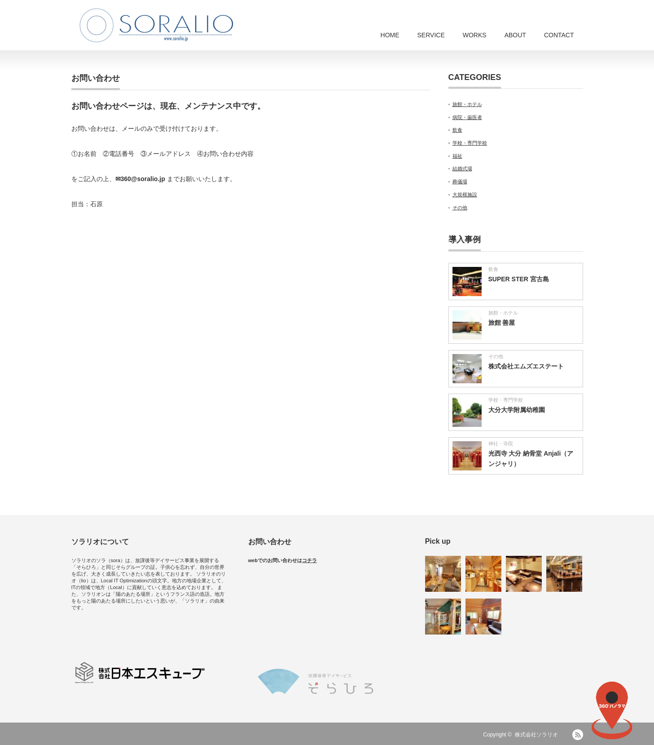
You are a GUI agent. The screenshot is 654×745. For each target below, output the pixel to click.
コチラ (309, 560)
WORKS (475, 35)
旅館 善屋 (501, 322)
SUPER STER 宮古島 (518, 279)
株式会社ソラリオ (539, 735)
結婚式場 (462, 168)
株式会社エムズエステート (526, 366)
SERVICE (431, 35)
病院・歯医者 (467, 117)
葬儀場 (459, 181)
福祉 (457, 156)
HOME (390, 35)
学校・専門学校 (469, 143)
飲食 (457, 130)
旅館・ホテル (467, 104)
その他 (459, 207)
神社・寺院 (500, 443)
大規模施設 (464, 194)
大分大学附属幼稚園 (516, 409)
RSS (577, 734)
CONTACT (559, 35)
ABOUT (515, 35)
